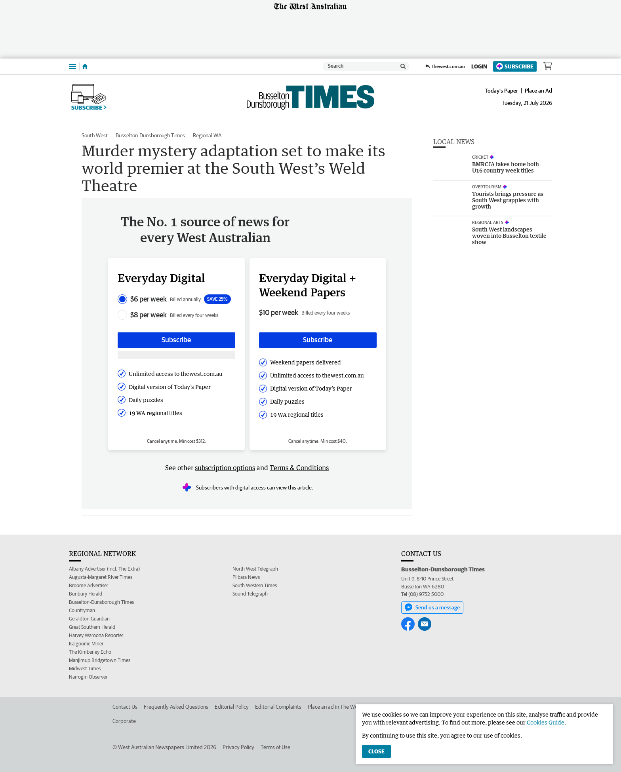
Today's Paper (501, 90)
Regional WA (207, 135)
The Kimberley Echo (90, 652)
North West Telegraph (255, 569)
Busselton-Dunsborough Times (150, 135)
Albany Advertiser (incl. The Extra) (104, 569)
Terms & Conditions (299, 468)
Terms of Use (275, 747)
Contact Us (124, 707)
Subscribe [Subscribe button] (176, 340)
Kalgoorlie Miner (86, 644)
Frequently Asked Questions (176, 707)
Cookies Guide (545, 722)
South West (95, 135)
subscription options (225, 468)
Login (479, 66)
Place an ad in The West (335, 707)
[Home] (85, 66)
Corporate (124, 721)
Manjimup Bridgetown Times (99, 660)
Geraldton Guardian (89, 619)
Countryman (82, 610)
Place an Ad (538, 90)
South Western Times (254, 585)
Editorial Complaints (278, 707)
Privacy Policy (238, 747)
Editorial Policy (232, 707)
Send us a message (432, 607)
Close (376, 751)
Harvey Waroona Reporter (96, 635)
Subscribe (514, 66)
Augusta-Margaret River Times (100, 577)
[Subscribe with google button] (176, 355)
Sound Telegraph (250, 594)
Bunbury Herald (85, 594)
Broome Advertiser (88, 585)
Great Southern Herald (92, 627)
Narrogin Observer (88, 677)
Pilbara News (246, 577)
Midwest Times (85, 668)
